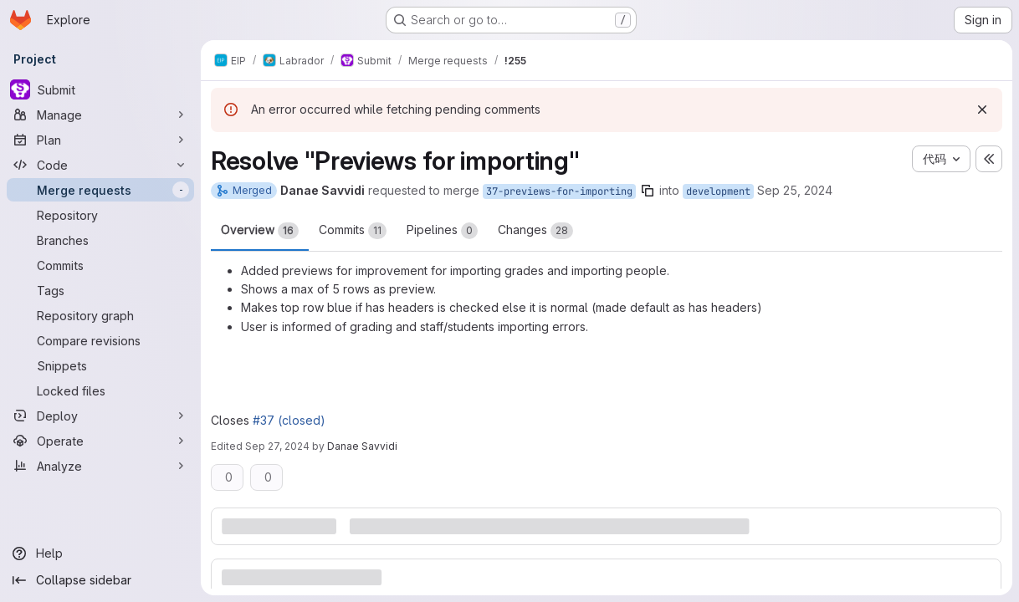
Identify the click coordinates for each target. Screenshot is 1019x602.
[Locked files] (100, 390)
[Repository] (100, 215)
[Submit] (100, 89)
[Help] (100, 553)
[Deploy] (100, 415)
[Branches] (100, 240)
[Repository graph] (100, 315)
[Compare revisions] (100, 340)
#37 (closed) (289, 420)
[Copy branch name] (648, 191)
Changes (535, 230)
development (718, 191)
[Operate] (100, 440)
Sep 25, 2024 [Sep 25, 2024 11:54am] (794, 190)
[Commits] (100, 265)
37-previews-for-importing (559, 191)
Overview (260, 230)
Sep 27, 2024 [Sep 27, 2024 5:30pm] (277, 446)
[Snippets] (100, 365)
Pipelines (442, 230)
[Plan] (100, 139)
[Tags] (100, 290)
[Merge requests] (100, 190)
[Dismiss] (982, 109)
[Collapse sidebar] (100, 580)
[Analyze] (100, 465)
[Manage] (100, 114)
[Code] (100, 164)
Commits (353, 230)
